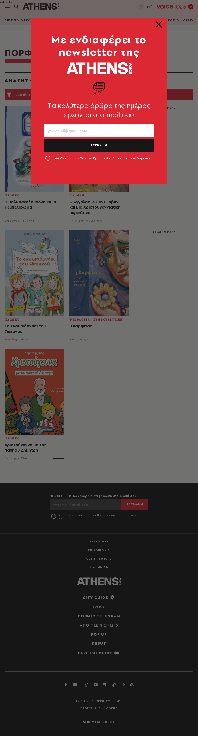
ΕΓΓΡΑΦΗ (99, 145)
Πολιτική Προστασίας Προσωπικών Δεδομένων (115, 158)
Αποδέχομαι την (103, 158)
